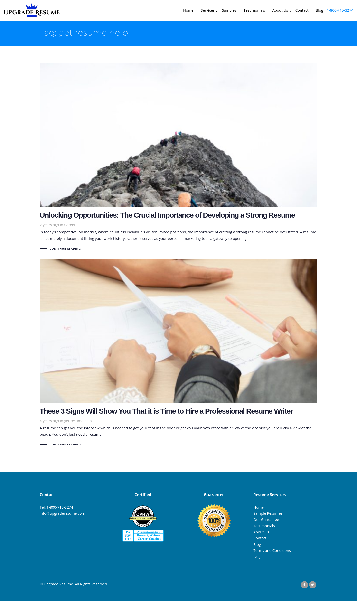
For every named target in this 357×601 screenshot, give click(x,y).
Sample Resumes (268, 513)
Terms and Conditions (272, 550)
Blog (257, 544)
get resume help (78, 420)
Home (259, 507)
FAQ (257, 556)
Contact (260, 538)
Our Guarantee (266, 519)
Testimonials (264, 525)
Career (69, 224)
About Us (261, 531)
